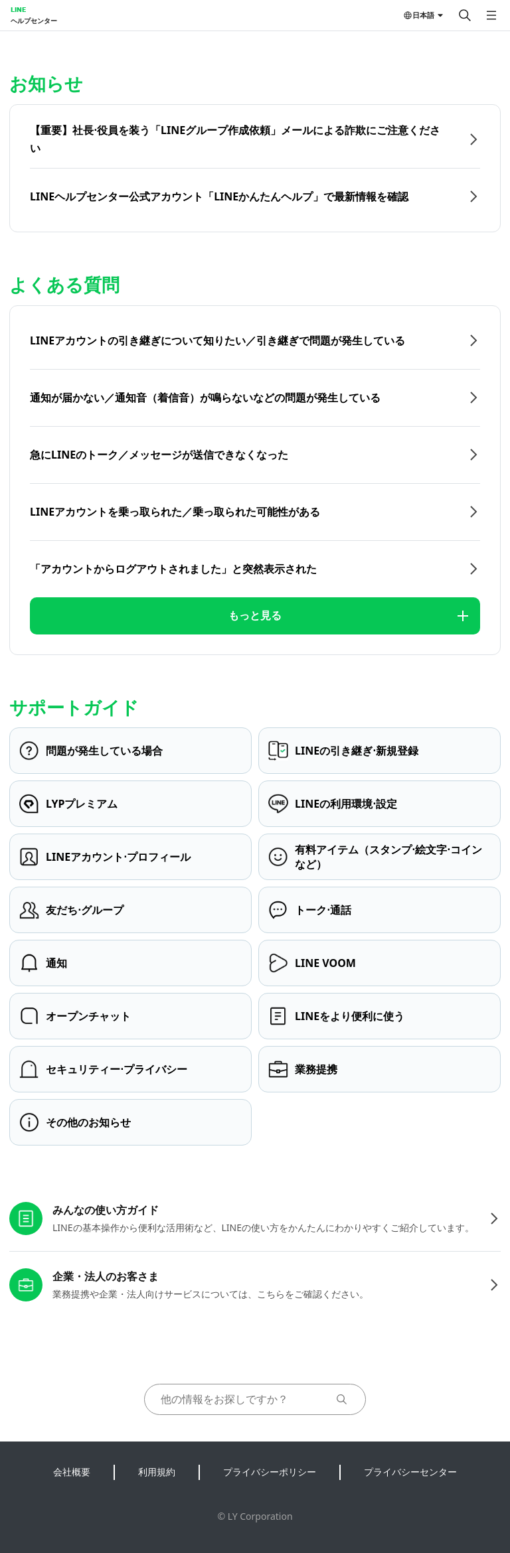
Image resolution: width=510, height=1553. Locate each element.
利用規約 (156, 1471)
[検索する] (465, 15)
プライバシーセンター (410, 1471)
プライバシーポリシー (269, 1471)
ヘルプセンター (34, 20)
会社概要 (71, 1471)
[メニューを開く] (491, 15)
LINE (18, 9)
